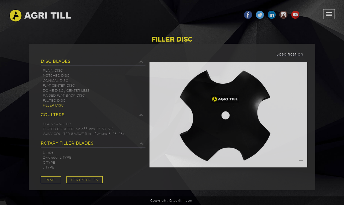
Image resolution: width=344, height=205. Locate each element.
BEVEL (51, 180)
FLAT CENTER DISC (59, 85)
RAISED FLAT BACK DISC (64, 95)
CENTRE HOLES (84, 180)
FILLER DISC (53, 105)
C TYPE (49, 162)
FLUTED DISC (54, 100)
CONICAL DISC (55, 80)
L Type (48, 152)
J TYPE (48, 167)
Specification (289, 54)
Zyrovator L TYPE (57, 157)
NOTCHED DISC (56, 75)
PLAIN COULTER (57, 124)
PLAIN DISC (53, 70)
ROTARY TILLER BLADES (93, 143)
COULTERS (93, 114)
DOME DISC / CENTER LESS (66, 90)
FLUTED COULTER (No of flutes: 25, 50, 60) (78, 129)
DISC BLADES (93, 61)
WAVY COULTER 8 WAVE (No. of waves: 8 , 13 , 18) (83, 133)
